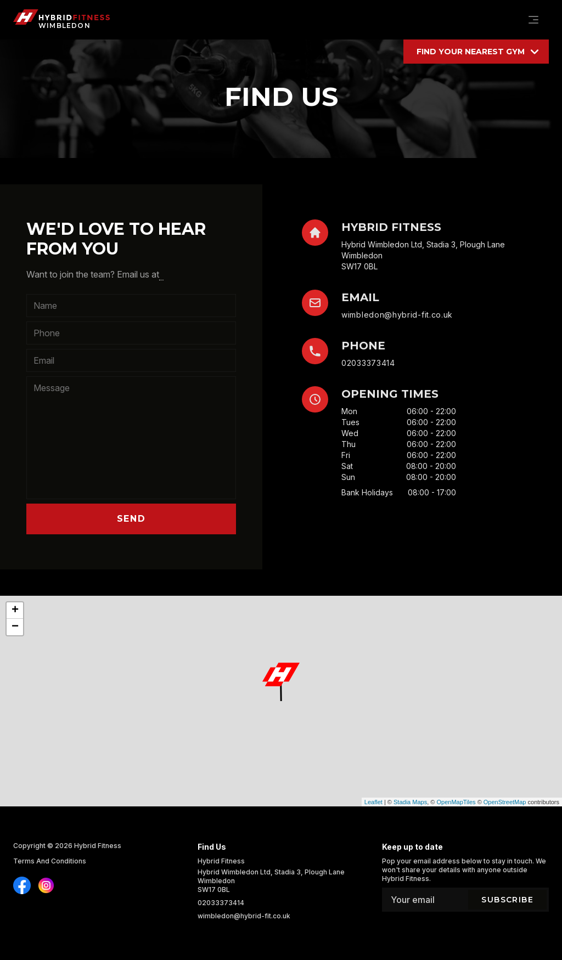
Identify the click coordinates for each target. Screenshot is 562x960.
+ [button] (15, 610)
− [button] (15, 627)
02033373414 (368, 363)
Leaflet (373, 802)
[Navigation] (533, 20)
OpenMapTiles (455, 802)
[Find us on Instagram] (22, 885)
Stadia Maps (410, 802)
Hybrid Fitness (97, 846)
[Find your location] (476, 51)
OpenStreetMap (505, 802)
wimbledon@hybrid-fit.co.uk (397, 314)
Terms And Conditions (49, 861)
